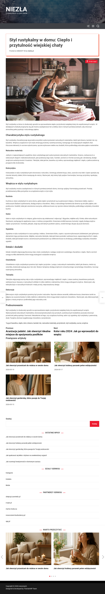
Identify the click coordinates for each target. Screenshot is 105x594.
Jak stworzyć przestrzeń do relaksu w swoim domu (27, 365)
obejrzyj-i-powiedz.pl (13, 497)
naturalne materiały (49, 323)
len (40, 323)
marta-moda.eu (11, 509)
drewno (30, 323)
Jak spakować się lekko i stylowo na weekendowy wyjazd (26, 455)
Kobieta (8, 479)
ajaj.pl (8, 521)
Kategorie (9, 473)
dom (25, 323)
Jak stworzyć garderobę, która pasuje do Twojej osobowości (26, 399)
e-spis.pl (9, 503)
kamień (36, 323)
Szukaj (8, 419)
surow (79, 323)
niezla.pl (31, 51)
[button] (2, 557)
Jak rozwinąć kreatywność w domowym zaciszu (23, 462)
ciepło (20, 323)
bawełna (14, 323)
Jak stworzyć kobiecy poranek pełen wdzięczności (75, 365)
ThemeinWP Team (30, 589)
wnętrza (85, 323)
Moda (8, 485)
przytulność (61, 323)
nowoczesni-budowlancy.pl (15, 515)
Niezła (16, 9)
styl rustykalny (71, 323)
